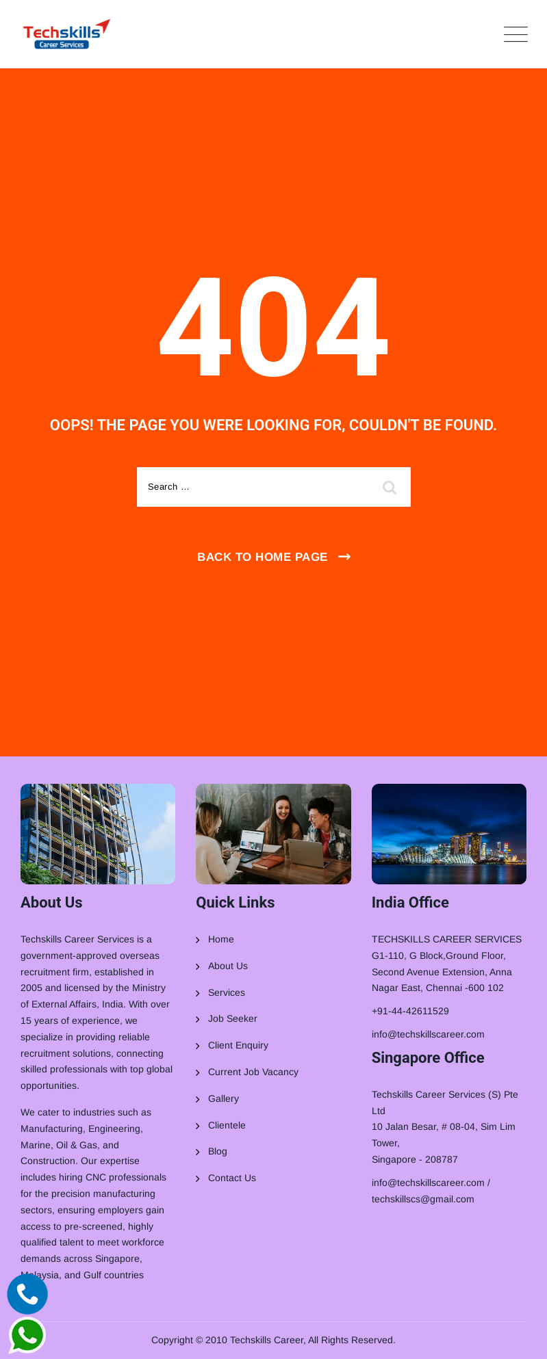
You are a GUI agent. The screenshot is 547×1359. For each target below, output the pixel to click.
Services (226, 992)
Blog (217, 1151)
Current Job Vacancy (253, 1071)
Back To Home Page (262, 557)
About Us (228, 965)
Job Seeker (232, 1018)
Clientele (227, 1125)
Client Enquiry (238, 1045)
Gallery (223, 1098)
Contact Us (232, 1177)
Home (221, 939)
